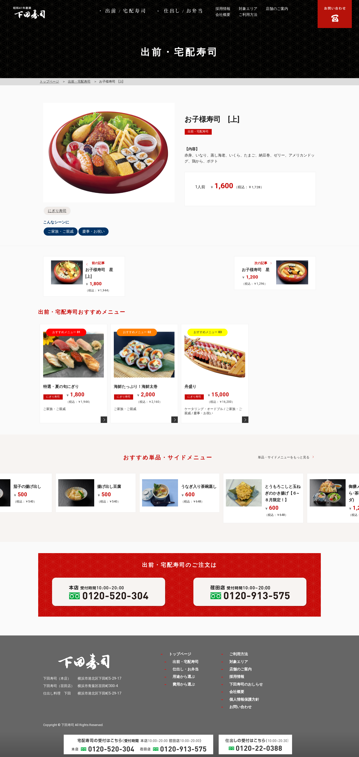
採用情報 (222, 8)
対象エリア (248, 8)
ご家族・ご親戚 (61, 231)
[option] (179, 492)
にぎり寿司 (57, 211)
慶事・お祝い (93, 231)
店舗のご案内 (277, 8)
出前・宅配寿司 (79, 81)
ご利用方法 (248, 14)
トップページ (49, 81)
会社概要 (222, 14)
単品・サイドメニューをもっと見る (283, 457)
